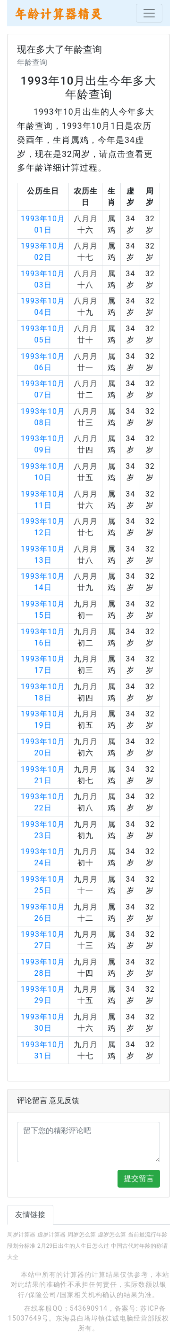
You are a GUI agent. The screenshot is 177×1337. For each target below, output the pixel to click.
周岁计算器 (21, 1234)
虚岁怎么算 (112, 1234)
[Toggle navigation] (149, 13)
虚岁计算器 (51, 1234)
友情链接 (30, 1214)
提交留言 (139, 1178)
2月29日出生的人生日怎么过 (73, 1246)
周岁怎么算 (81, 1234)
